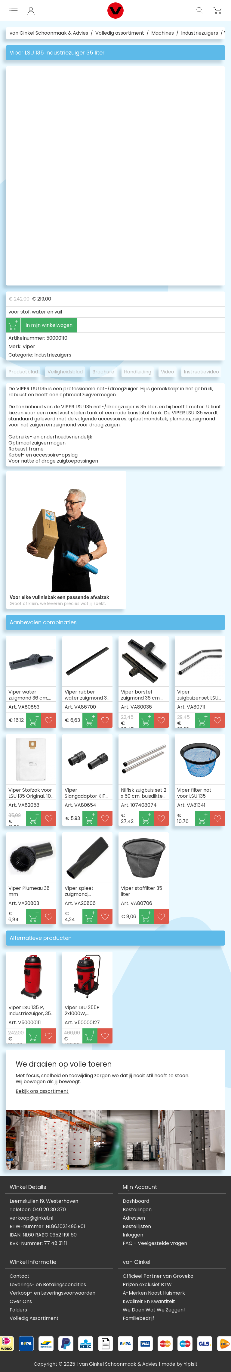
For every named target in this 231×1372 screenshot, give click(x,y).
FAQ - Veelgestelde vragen (155, 1243)
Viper (29, 346)
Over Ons (21, 1302)
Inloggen (133, 1235)
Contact (19, 1276)
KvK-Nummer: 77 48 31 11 (38, 1243)
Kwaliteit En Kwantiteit (149, 1302)
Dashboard (136, 1201)
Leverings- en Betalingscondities (48, 1285)
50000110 (56, 338)
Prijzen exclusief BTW (147, 1285)
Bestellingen (137, 1210)
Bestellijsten (137, 1227)
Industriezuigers (199, 33)
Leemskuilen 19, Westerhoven (44, 1201)
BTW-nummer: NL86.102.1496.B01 (47, 1227)
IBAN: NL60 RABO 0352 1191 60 (43, 1235)
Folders (18, 1310)
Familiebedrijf (138, 1318)
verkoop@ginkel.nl (31, 1218)
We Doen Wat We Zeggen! (154, 1310)
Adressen (134, 1218)
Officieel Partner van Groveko (158, 1276)
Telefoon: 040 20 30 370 (38, 1210)
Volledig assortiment (119, 33)
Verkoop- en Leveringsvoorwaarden (52, 1293)
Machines (162, 33)
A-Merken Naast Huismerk (154, 1293)
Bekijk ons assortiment (42, 1091)
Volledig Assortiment (34, 1318)
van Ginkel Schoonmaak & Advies (49, 33)
